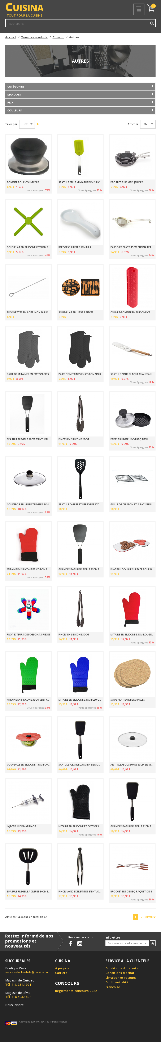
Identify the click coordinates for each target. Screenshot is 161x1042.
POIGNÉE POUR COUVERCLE (23, 182)
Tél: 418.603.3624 (18, 994)
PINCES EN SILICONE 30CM (73, 634)
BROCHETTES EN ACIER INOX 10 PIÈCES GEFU (28, 312)
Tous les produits (34, 37)
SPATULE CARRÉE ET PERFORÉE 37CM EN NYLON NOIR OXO (80, 504)
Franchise (112, 987)
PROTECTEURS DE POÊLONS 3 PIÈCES (28, 634)
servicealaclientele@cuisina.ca (26, 972)
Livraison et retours (120, 977)
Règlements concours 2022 (76, 991)
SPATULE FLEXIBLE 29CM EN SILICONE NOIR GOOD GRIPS (80, 764)
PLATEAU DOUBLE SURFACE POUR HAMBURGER (132, 569)
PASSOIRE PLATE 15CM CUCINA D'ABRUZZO (132, 247)
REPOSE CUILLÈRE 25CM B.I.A (74, 247)
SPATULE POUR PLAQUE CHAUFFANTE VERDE (132, 374)
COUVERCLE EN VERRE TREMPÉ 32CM (28, 504)
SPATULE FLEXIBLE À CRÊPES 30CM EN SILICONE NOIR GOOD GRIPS (28, 891)
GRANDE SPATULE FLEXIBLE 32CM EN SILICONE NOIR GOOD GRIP (132, 826)
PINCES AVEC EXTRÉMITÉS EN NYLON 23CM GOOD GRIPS (80, 891)
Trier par (11, 124)
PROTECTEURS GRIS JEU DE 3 (127, 182)
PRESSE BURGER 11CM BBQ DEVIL (129, 439)
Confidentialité (116, 982)
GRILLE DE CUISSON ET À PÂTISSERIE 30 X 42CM (132, 504)
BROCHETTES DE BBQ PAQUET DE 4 (131, 891)
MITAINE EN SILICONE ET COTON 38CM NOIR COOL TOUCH (80, 826)
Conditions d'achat (119, 973)
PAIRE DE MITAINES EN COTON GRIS (28, 374)
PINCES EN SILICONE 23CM (73, 439)
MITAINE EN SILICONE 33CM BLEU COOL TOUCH (80, 699)
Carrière (61, 973)
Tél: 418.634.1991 (19, 982)
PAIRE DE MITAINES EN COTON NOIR (79, 374)
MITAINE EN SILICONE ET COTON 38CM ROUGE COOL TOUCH (28, 569)
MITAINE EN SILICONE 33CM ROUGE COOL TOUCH (132, 634)
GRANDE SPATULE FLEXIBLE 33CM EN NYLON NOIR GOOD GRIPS (80, 569)
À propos (62, 968)
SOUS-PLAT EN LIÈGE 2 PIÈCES (75, 312)
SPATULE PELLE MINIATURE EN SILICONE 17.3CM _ (80, 182)
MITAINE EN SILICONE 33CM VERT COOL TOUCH (28, 699)
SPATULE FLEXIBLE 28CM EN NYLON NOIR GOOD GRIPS (28, 439)
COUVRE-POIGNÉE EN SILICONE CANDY (132, 312)
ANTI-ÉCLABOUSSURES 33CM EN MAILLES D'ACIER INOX (132, 764)
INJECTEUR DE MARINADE (21, 826)
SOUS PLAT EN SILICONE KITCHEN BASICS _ (28, 247)
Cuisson (58, 37)
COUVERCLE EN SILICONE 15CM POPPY (28, 764)
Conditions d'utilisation (123, 968)
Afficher (133, 124)
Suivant (150, 916)
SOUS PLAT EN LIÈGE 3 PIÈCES (127, 699)
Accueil (10, 37)
